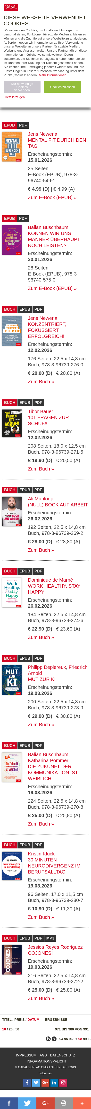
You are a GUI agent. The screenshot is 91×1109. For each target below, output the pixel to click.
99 (85, 1039)
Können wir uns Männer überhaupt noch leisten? (54, 239)
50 (17, 1029)
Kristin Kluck (41, 853)
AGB (43, 1055)
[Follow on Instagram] (63, 1083)
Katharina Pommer (48, 760)
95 (66, 1039)
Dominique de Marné (50, 580)
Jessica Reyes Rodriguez (55, 947)
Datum (33, 1020)
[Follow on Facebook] (27, 1083)
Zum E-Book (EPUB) (50, 197)
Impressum (26, 1055)
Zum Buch (39, 381)
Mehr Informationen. (53, 75)
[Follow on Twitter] (36, 1083)
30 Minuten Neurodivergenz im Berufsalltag (54, 865)
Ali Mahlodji (40, 498)
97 (75, 1039)
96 (71, 1039)
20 (11, 1029)
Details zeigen (15, 97)
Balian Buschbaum (48, 227)
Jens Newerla (42, 134)
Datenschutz (62, 1055)
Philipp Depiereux (47, 667)
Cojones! (40, 953)
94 (61, 1039)
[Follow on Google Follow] (45, 1083)
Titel (7, 1020)
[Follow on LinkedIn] (54, 1083)
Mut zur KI (42, 679)
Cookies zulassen (62, 87)
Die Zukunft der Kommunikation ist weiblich (53, 772)
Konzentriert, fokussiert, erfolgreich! (47, 330)
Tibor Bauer (40, 411)
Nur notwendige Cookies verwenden (22, 87)
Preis (19, 1020)
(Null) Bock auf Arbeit (58, 504)
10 (4, 1029)
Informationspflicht (47, 1061)
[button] (9, 1103)
